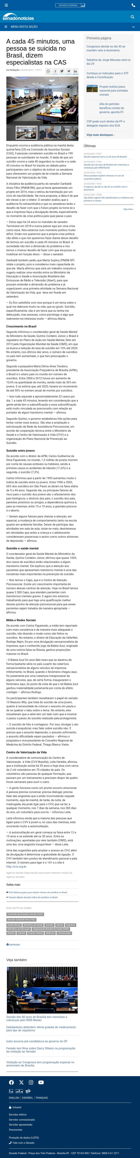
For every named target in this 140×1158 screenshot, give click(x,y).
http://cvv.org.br (16, 866)
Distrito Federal (35, 933)
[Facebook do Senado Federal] (12, 1082)
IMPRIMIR (13, 944)
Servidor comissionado (22, 1119)
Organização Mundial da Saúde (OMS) (51, 929)
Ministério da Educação (19, 929)
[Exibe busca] (132, 17)
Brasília (11, 933)
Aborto (59, 925)
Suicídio (49, 925)
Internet (21, 933)
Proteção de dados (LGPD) (24, 1137)
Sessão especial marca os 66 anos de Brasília (105, 157)
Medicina (50, 933)
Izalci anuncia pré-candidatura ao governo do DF (37, 1041)
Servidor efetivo (18, 1114)
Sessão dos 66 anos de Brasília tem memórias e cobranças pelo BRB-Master (36, 1018)
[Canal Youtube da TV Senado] (40, 1082)
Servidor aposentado (20, 1124)
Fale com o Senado (22, 1142)
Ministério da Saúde (33, 925)
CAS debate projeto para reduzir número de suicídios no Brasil (38, 892)
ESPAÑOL (27, 1097)
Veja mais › (128, 209)
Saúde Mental (14, 925)
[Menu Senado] (6, 5)
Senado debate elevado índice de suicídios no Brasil (33, 897)
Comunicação (64, 933)
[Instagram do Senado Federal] (31, 1082)
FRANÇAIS (42, 1097)
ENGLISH (14, 1097)
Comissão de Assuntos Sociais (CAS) (25, 914)
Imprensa (70, 925)
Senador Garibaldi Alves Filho (21, 919)
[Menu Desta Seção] (70, 27)
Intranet (15, 1107)
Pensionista (15, 1129)
